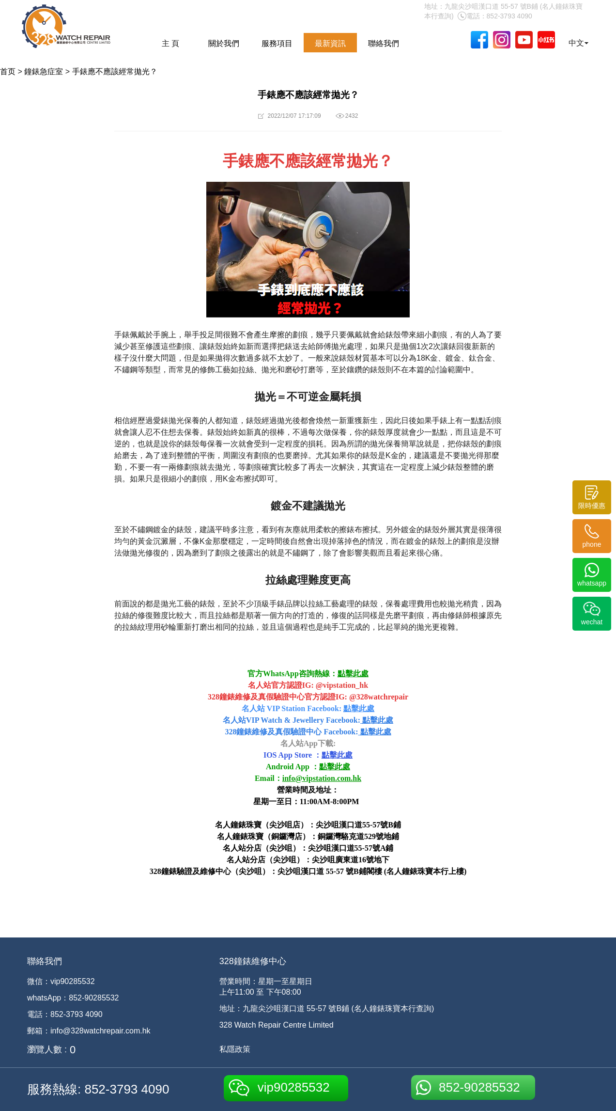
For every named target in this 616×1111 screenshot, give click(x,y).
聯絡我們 (383, 43)
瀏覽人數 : (47, 1049)
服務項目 (277, 43)
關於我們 (223, 43)
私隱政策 (234, 1049)
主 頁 (170, 43)
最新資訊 (330, 43)
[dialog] (598, 1091)
